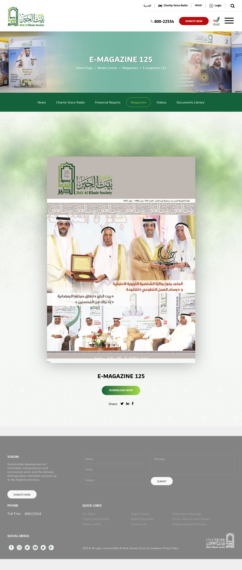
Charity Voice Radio (70, 102)
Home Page (84, 67)
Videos (161, 102)
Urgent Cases (140, 523)
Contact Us (138, 534)
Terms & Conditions (151, 558)
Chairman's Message (186, 523)
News (42, 102)
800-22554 (162, 21)
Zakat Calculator (142, 529)
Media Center (107, 67)
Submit (162, 491)
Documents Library (190, 102)
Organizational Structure (189, 534)
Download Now (121, 390)
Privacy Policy (170, 558)
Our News (89, 523)
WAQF (198, 5)
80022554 (33, 523)
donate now (193, 21)
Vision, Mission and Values (191, 529)
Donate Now (21, 504)
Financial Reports (107, 102)
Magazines (130, 67)
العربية (147, 5)
